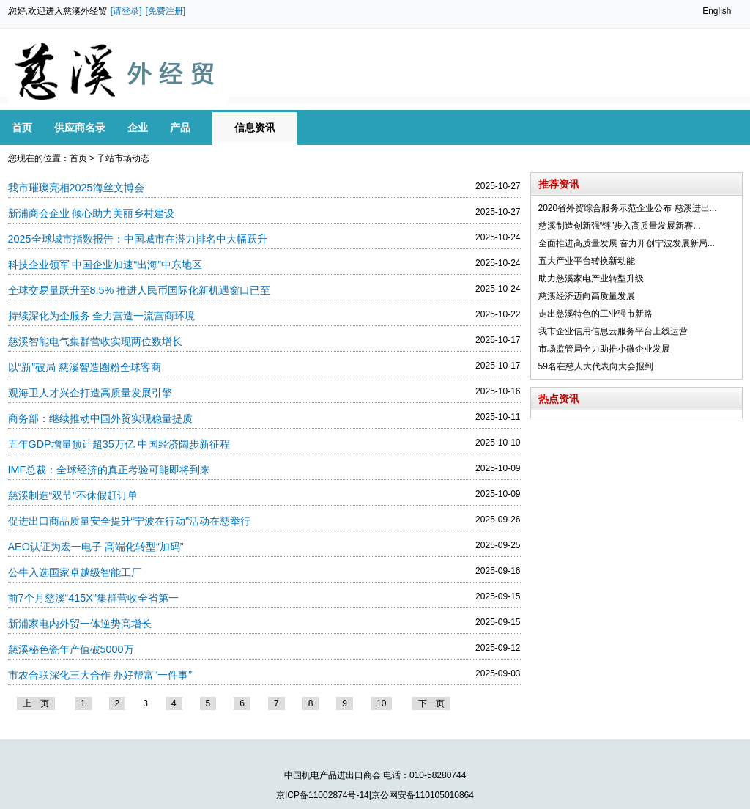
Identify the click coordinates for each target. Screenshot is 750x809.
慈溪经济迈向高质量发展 (586, 296)
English (716, 11)
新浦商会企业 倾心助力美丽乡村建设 (91, 213)
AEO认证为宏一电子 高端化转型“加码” (96, 547)
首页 (78, 158)
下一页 (431, 703)
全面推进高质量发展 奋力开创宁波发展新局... (626, 243)
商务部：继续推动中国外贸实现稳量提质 (100, 418)
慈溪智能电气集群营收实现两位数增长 (95, 341)
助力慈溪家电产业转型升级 (591, 278)
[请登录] (126, 11)
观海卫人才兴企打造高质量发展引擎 (90, 393)
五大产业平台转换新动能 (586, 261)
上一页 (36, 703)
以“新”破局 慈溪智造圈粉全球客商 (85, 367)
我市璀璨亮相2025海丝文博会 (76, 187)
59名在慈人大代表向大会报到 (595, 366)
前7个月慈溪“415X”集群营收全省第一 (93, 598)
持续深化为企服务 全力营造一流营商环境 (102, 316)
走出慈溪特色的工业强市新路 (595, 314)
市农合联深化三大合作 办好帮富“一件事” (100, 675)
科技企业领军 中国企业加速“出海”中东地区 (105, 264)
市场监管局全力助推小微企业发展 (604, 349)
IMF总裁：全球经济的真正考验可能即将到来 (109, 470)
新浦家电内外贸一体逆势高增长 (80, 623)
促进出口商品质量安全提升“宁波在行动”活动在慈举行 (129, 521)
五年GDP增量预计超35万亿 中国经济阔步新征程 (119, 444)
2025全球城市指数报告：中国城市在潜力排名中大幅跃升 (137, 239)
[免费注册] (166, 11)
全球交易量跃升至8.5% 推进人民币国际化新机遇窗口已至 (139, 290)
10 (381, 703)
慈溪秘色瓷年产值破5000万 (71, 649)
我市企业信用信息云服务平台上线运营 (613, 331)
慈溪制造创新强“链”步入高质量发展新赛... (619, 226)
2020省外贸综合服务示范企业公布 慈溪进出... (627, 208)
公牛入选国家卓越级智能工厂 (74, 572)
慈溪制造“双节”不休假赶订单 (73, 495)
